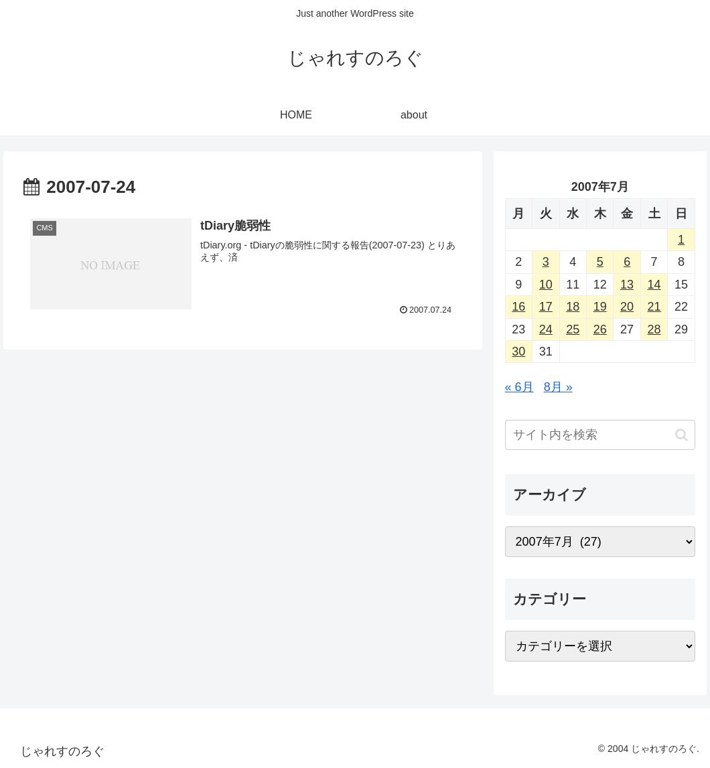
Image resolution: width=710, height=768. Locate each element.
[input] (600, 435)
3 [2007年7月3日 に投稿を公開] (546, 261)
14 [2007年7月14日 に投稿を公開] (654, 284)
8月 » (558, 387)
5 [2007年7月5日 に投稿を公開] (600, 261)
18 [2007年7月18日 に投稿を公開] (572, 306)
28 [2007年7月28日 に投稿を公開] (654, 329)
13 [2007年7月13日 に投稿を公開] (627, 284)
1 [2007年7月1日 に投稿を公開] (681, 239)
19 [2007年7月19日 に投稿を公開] (600, 306)
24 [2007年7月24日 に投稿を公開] (546, 329)
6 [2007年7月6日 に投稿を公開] (627, 261)
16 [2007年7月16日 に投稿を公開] (518, 306)
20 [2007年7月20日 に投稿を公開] (627, 306)
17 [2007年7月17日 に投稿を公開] (546, 306)
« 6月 (519, 387)
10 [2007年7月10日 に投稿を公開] (546, 284)
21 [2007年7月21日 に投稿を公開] (654, 306)
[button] (681, 435)
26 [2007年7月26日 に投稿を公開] (600, 329)
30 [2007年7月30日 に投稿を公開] (518, 351)
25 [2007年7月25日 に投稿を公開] (572, 329)
